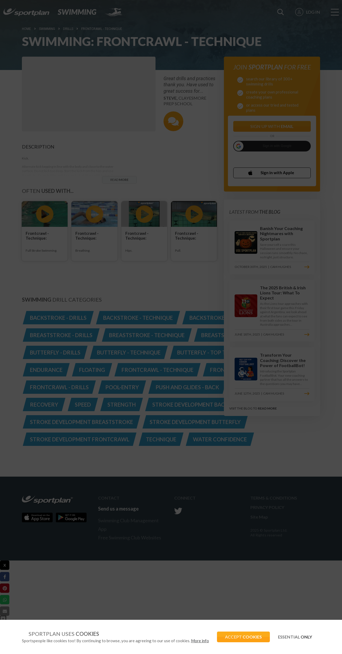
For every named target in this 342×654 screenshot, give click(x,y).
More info (200, 640)
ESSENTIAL (295, 636)
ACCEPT (243, 636)
